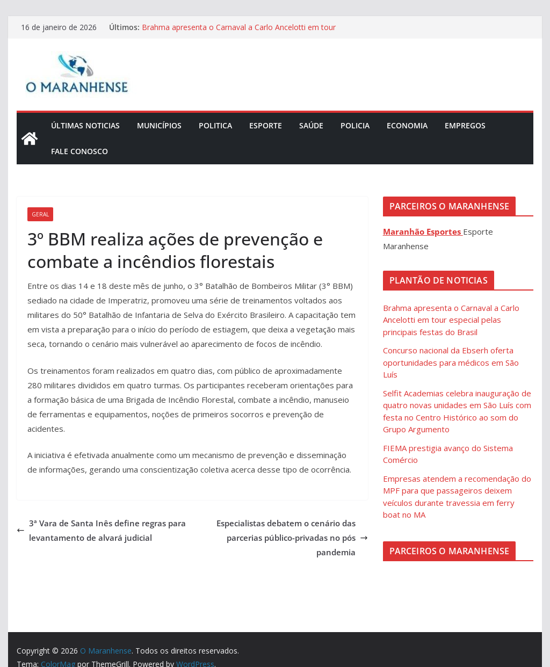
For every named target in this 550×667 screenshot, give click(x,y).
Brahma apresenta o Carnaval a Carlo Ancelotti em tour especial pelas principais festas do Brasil (239, 32)
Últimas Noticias (85, 125)
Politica (215, 125)
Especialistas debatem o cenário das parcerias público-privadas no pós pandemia (292, 537)
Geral (40, 214)
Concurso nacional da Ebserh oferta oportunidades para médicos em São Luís (451, 362)
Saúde (311, 125)
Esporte (265, 125)
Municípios (159, 125)
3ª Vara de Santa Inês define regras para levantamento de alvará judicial (101, 530)
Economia (407, 125)
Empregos (465, 125)
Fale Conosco (79, 151)
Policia (355, 125)
